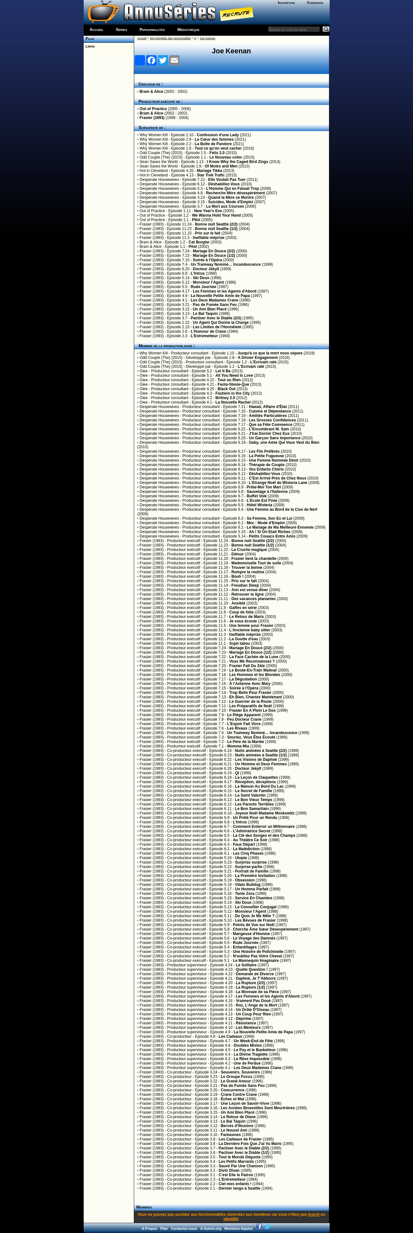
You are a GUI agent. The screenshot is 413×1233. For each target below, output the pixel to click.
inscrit (313, 1214)
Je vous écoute (243, 621)
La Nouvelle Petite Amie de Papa (220, 295)
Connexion (315, 2)
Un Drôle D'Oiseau (253, 1009)
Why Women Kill (154, 135)
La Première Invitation (255, 875)
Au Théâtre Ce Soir (250, 840)
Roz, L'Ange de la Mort (256, 1005)
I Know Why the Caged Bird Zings (237, 162)
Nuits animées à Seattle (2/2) (261, 750)
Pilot (196, 220)
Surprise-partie (248, 867)
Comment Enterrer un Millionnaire (263, 826)
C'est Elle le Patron (235, 1175)
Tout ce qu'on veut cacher (218, 148)
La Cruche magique (249, 549)
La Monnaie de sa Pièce (257, 992)
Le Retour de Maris (246, 616)
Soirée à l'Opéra (207, 260)
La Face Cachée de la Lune (253, 657)
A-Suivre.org (210, 1228)
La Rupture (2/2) (250, 983)
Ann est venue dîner (250, 590)
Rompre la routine (248, 572)
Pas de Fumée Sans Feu (215, 304)
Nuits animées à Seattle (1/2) (261, 755)
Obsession (245, 880)
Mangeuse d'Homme (251, 934)
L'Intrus (198, 273)
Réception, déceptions (255, 782)
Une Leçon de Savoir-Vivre (245, 1103)
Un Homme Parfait (251, 889)
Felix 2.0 (217, 153)
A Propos (149, 1228)
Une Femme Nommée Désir (273, 460)
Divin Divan (228, 1170)
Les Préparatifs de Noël (250, 706)
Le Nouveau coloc (226, 157)
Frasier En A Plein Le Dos (252, 710)
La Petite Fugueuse (266, 456)
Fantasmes (231, 1135)
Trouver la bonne (247, 567)
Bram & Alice (151, 91)
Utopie (241, 858)
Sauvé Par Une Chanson (240, 1166)
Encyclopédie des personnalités (170, 38)
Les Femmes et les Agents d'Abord (224, 291)
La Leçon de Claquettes (256, 777)
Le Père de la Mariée (245, 741)
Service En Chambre (253, 898)
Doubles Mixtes (248, 1045)
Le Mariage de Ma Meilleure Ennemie (280, 527)
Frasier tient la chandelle (254, 558)
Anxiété (238, 603)
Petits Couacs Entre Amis (272, 536)
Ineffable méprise (209, 237)
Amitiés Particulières (268, 415)
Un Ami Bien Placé (210, 309)
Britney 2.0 (225, 398)
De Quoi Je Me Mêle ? (254, 916)
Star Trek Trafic (211, 175)
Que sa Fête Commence (270, 424)
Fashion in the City (233, 393)
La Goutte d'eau (243, 639)
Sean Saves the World (159, 162)
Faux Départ (244, 844)
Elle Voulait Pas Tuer (227, 179)
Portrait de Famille (252, 871)
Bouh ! (238, 576)
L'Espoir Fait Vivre (244, 724)
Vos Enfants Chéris (266, 469)
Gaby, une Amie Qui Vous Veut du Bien (284, 442)
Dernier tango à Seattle (239, 1188)
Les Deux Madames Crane (214, 300)
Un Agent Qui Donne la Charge (221, 322)
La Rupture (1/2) (250, 987)
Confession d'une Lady (218, 135)
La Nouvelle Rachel (233, 402)
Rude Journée (203, 287)
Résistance (246, 1023)
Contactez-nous (184, 1228)
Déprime (243, 1018)
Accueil (96, 29)
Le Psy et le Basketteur (255, 1050)
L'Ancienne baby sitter (249, 630)
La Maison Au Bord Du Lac (259, 786)
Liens (89, 46)
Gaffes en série (243, 607)
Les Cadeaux (230, 1036)
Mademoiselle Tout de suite (256, 563)
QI (237, 773)
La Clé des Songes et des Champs (264, 835)
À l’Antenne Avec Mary (250, 683)
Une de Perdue (247, 1063)
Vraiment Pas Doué (253, 1001)
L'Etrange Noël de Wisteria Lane (278, 482)
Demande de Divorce (255, 974)
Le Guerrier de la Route (250, 701)
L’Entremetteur (204, 336)
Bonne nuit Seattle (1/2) (216, 229)
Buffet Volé (257, 496)
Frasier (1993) (152, 117)
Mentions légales (239, 1228)
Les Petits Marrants (236, 1161)
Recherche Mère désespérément (235, 193)
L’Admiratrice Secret (251, 831)
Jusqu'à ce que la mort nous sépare (270, 353)
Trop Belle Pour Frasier (250, 692)
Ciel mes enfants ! (234, 1184)
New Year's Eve (208, 211)
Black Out (226, 389)
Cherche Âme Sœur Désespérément (265, 929)
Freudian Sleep (245, 585)
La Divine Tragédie (251, 1054)
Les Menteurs (248, 1027)
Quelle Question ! (252, 969)
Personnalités (152, 29)
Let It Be (223, 371)
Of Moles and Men (221, 166)
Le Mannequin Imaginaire (256, 960)
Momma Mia (238, 746)
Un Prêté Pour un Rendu (255, 817)
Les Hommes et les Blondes (254, 674)
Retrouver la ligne (248, 594)
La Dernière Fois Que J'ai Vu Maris (249, 1143)
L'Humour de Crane (208, 331)
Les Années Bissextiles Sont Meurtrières (258, 1108)
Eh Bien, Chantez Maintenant (255, 697)
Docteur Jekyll (206, 269)
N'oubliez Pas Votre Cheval (257, 956)
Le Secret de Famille (253, 791)
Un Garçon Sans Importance (274, 438)
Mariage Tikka (209, 170)
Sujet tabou (239, 643)
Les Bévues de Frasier (255, 920)
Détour (238, 554)
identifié (231, 1219)
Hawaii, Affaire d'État (268, 407)
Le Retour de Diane (238, 1117)
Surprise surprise (251, 862)
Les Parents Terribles (254, 804)
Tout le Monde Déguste (239, 1157)
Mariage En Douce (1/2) (214, 255)
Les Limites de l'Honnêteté (217, 327)
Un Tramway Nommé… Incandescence (226, 264)
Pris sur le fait (207, 233)
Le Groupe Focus (236, 1076)
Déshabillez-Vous (224, 184)
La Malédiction (246, 849)
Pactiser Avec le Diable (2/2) (216, 318)
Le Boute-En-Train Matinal (253, 670)
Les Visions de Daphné (256, 759)
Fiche (89, 38)
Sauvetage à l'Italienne (267, 491)
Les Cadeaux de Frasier (240, 1139)
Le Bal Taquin (205, 313)
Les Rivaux (237, 728)
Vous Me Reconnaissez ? (252, 661)
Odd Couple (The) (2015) (161, 153)
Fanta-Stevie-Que (233, 384)
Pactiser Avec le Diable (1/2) (243, 1152)
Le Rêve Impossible (252, 1059)
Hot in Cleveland (154, 170)
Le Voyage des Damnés (254, 938)
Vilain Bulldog (248, 884)
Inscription (286, 2)
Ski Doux (201, 278)
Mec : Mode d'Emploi (266, 523)
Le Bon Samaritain (252, 808)
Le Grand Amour (236, 1081)
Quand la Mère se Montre (231, 197)
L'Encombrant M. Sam (269, 429)
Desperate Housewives (159, 179)
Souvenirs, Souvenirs (240, 1072)
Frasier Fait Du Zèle (247, 666)
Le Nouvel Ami (234, 1130)
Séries (121, 29)
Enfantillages (245, 947)
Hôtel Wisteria (259, 505)
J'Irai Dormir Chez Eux (269, 433)
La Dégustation (243, 679)
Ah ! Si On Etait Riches (269, 532)
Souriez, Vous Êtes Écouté (251, 737)
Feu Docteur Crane (244, 719)
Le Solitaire (246, 965)
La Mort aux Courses (225, 206)
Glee (144, 371)
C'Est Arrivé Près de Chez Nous (277, 478)
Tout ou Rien (229, 380)
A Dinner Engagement (258, 357)
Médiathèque (188, 29)
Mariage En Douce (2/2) (214, 251)
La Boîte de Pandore (213, 144)
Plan (164, 1228)
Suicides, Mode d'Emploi (230, 202)
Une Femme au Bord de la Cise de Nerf (282, 509)
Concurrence (232, 1090)
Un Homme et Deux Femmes (261, 764)
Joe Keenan (208, 38)
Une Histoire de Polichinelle (258, 951)
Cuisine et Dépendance (270, 411)
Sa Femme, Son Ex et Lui (270, 518)
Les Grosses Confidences (272, 420)
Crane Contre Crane (239, 1094)
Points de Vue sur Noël (253, 925)
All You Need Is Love (234, 375)
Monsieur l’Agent (208, 282)
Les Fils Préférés (264, 451)
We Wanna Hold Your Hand (216, 215)
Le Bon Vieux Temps (253, 800)
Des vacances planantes (254, 599)
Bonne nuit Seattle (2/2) (216, 224)
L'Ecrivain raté (263, 362)
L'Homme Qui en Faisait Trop (232, 188)
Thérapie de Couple (266, 465)
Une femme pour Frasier (251, 625)
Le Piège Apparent (244, 715)
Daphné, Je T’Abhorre (256, 978)
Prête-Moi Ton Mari (264, 487)
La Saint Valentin (250, 795)
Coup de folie (241, 612)
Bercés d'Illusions (237, 1126)
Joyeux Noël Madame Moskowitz (264, 813)
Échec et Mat (232, 1099)
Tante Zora (244, 893)
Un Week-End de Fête (253, 1041)
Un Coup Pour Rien (253, 1014)
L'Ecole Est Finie (262, 500)
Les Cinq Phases (248, 853)
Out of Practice (153, 109)
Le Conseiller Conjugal (256, 907)
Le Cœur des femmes (214, 139)
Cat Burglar (198, 242)
